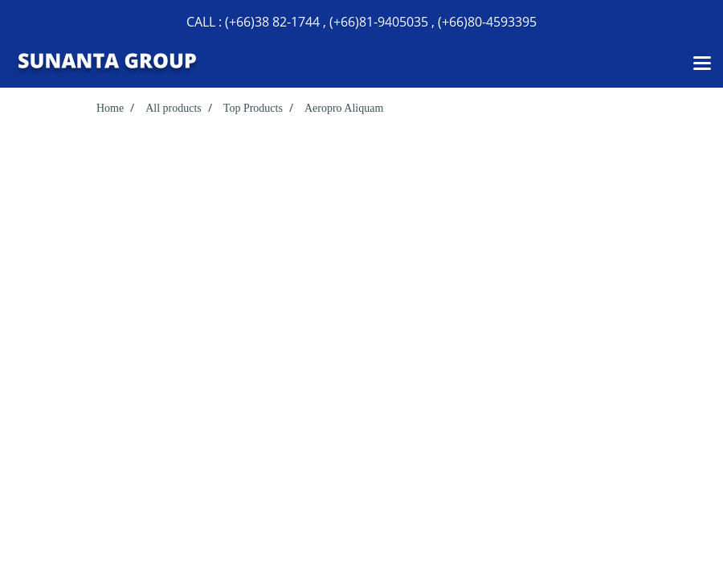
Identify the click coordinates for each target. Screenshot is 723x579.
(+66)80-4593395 (487, 22)
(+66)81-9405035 (378, 22)
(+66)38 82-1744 (272, 22)
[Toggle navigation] (702, 64)
